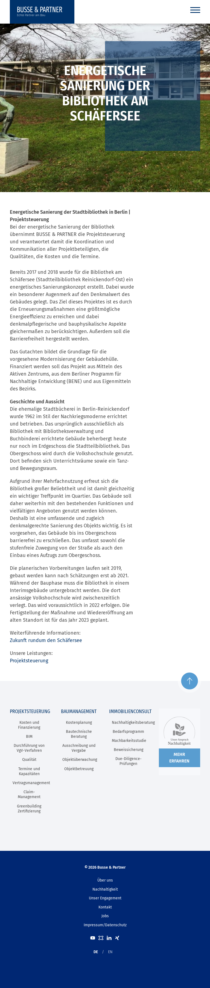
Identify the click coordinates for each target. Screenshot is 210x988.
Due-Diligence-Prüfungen (128, 761)
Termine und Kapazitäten (29, 771)
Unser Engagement (105, 898)
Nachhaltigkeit (105, 889)
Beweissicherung (128, 749)
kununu (101, 938)
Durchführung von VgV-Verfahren (29, 748)
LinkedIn (109, 938)
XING (117, 938)
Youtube (92, 938)
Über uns (105, 880)
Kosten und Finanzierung (29, 725)
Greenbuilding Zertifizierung (29, 809)
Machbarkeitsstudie (129, 740)
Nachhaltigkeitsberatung (133, 722)
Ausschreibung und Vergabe (78, 748)
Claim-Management (29, 794)
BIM (29, 736)
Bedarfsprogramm (128, 731)
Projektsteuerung (29, 661)
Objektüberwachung (79, 759)
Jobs (105, 916)
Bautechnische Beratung (79, 734)
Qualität (29, 759)
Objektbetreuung (79, 769)
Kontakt (105, 907)
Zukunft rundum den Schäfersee (46, 640)
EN (110, 952)
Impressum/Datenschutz (105, 925)
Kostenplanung (79, 722)
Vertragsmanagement (31, 783)
